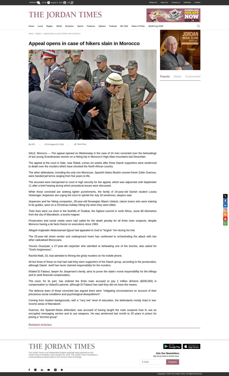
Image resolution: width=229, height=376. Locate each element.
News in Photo (138, 26)
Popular (165, 76)
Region (49, 26)
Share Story (80, 144)
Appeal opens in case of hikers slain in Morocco (62, 34)
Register (172, 362)
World (59, 26)
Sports (80, 26)
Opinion (102, 26)
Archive (197, 2)
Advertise (187, 2)
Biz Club (124, 26)
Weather (34, 2)
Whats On (153, 2)
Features (91, 26)
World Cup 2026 (155, 26)
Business (69, 26)
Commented (192, 76)
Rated (177, 76)
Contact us (176, 2)
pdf (70, 2)
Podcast (113, 26)
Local (40, 26)
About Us (164, 2)
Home (31, 26)
